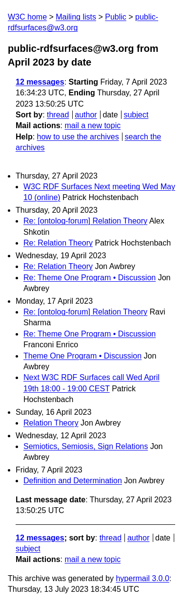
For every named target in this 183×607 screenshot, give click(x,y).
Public (115, 17)
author (86, 115)
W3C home (27, 17)
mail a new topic (92, 125)
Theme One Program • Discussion (82, 356)
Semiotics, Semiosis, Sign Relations (85, 446)
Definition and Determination (72, 480)
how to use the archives (78, 137)
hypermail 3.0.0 (142, 578)
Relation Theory (51, 423)
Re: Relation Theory (58, 243)
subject (135, 115)
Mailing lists (76, 17)
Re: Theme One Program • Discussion (89, 277)
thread (58, 115)
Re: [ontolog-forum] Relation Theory (85, 221)
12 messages (40, 82)
